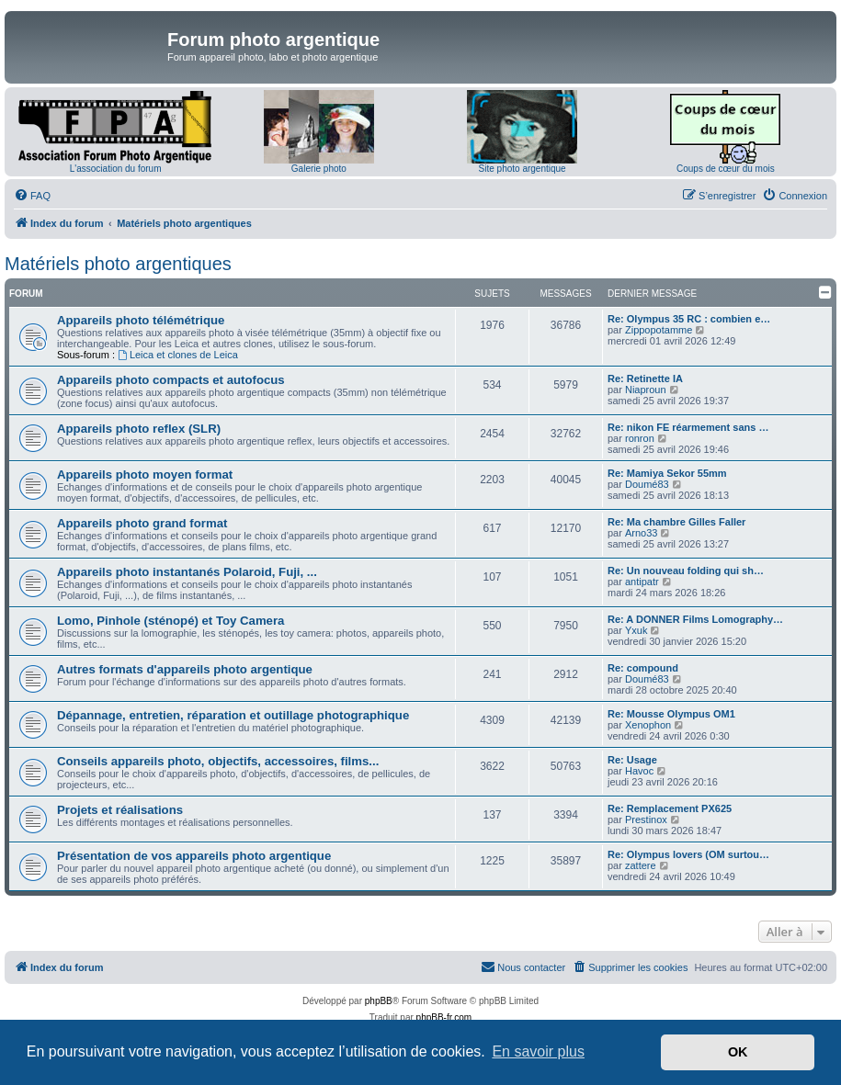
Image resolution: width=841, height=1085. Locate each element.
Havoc (639, 770)
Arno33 (641, 532)
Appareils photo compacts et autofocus (171, 380)
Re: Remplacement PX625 (670, 808)
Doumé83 (647, 484)
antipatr (642, 581)
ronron (639, 438)
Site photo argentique (522, 169)
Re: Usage (632, 759)
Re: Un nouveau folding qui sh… (686, 570)
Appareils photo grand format (142, 523)
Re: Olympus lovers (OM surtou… (688, 854)
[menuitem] (32, 196)
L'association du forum (116, 169)
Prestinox (646, 819)
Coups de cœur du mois (725, 169)
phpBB (378, 1001)
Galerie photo (319, 169)
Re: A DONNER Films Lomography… (695, 619)
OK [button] (738, 1052)
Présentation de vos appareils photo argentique (194, 856)
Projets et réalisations (120, 810)
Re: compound (643, 667)
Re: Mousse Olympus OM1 (671, 713)
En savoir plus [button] (538, 1051)
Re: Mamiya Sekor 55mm (667, 473)
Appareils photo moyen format (145, 474)
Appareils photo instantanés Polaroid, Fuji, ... (187, 572)
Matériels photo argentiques (118, 264)
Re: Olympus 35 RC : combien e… (689, 318)
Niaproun (645, 389)
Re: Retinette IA (645, 378)
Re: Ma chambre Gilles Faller (676, 521)
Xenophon (648, 724)
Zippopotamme (658, 329)
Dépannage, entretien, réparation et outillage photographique (233, 715)
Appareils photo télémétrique (140, 320)
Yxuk (636, 630)
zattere (640, 865)
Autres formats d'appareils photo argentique (185, 669)
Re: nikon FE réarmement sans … (688, 427)
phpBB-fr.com (444, 1017)
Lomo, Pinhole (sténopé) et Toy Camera (170, 620)
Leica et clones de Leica (178, 354)
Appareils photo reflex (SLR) (139, 428)
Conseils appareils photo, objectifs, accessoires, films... (218, 761)
